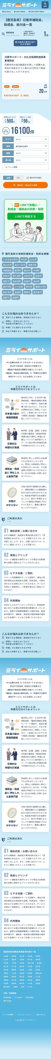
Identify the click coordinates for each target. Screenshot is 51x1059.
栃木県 (29, 959)
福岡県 (37, 980)
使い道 (8, 160)
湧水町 (36, 281)
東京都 (21, 963)
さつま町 (19, 286)
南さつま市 (20, 264)
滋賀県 (37, 970)
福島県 (14, 959)
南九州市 (7, 264)
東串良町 (17, 281)
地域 (8, 146)
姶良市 (6, 275)
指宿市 (38, 275)
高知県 (29, 980)
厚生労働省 (30, 997)
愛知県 (21, 970)
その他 (29, 987)
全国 (22, 987)
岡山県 (21, 976)
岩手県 (21, 956)
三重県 (29, 970)
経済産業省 (7, 997)
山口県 (37, 976)
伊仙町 (24, 259)
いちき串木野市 (10, 259)
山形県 (6, 959)
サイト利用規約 (8, 1014)
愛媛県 (21, 980)
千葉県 (14, 963)
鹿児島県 (7, 987)
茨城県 (21, 959)
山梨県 (29, 966)
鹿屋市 (6, 297)
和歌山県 (38, 973)
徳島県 (6, 980)
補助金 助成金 (6, 11)
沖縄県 (15, 987)
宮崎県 (37, 983)
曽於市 (6, 281)
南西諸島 (7, 270)
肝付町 (29, 286)
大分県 (29, 983)
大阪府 (14, 973)
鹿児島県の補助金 (19, 11)
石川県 (14, 966)
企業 (8, 177)
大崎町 (36, 270)
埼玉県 (6, 963)
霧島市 (27, 292)
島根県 (14, 976)
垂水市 (27, 270)
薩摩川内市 (40, 286)
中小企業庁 (18, 997)
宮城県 (29, 956)
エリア (8, 139)
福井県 (21, 966)
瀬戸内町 (7, 286)
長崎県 (14, 983)
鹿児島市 (37, 292)
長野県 (37, 966)
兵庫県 (21, 973)
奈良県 (29, 973)
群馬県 (37, 959)
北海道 (6, 956)
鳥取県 (6, 976)
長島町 (18, 292)
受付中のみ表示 (36, 178)
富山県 (6, 966)
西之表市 (7, 292)
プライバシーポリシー (25, 1014)
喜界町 (18, 270)
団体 (18, 177)
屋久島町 (17, 275)
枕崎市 (27, 281)
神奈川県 (30, 963)
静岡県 (14, 970)
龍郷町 (16, 297)
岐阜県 (6, 970)
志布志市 (28, 275)
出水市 (33, 259)
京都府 (6, 973)
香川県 (14, 980)
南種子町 (32, 264)
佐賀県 (6, 983)
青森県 (14, 956)
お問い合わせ (40, 1014)
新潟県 (39, 963)
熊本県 (21, 983)
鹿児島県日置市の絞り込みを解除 (25, 43)
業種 (8, 153)
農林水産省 (7, 1001)
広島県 (29, 976)
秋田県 (37, 956)
